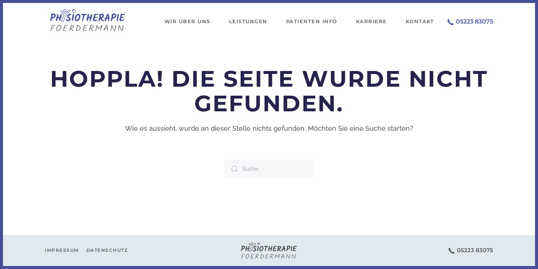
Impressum (62, 250)
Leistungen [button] (248, 21)
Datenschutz (107, 250)
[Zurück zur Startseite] (88, 21)
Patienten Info (311, 21)
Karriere (371, 21)
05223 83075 (470, 21)
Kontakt (420, 21)
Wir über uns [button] (187, 21)
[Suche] (269, 169)
